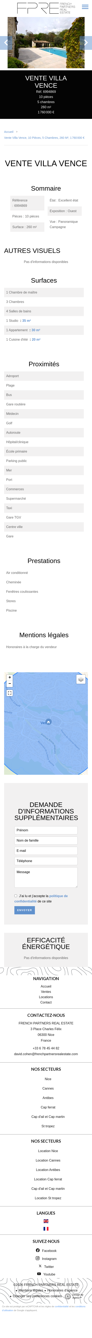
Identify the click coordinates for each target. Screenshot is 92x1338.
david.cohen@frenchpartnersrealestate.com (46, 1054)
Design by (73, 1296)
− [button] (9, 684)
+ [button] (9, 678)
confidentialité (62, 1306)
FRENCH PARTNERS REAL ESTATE (46, 1023)
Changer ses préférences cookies (37, 1296)
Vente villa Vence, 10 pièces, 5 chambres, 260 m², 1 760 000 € (44, 137)
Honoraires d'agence (62, 1290)
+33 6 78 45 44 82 (46, 1048)
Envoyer (24, 910)
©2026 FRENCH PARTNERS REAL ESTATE (46, 1285)
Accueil (8, 131)
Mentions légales (30, 1290)
